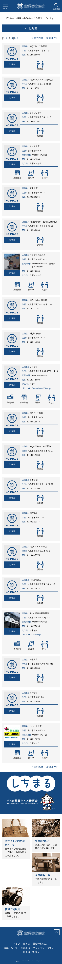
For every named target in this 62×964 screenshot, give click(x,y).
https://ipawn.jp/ (34, 635)
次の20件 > (52, 38)
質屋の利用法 (12, 909)
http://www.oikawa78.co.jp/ (39, 388)
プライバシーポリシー (44, 948)
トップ (16, 943)
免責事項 (25, 948)
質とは (26, 943)
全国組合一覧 (42, 875)
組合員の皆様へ (31, 952)
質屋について (42, 841)
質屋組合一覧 (11, 948)
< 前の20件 (37, 38)
